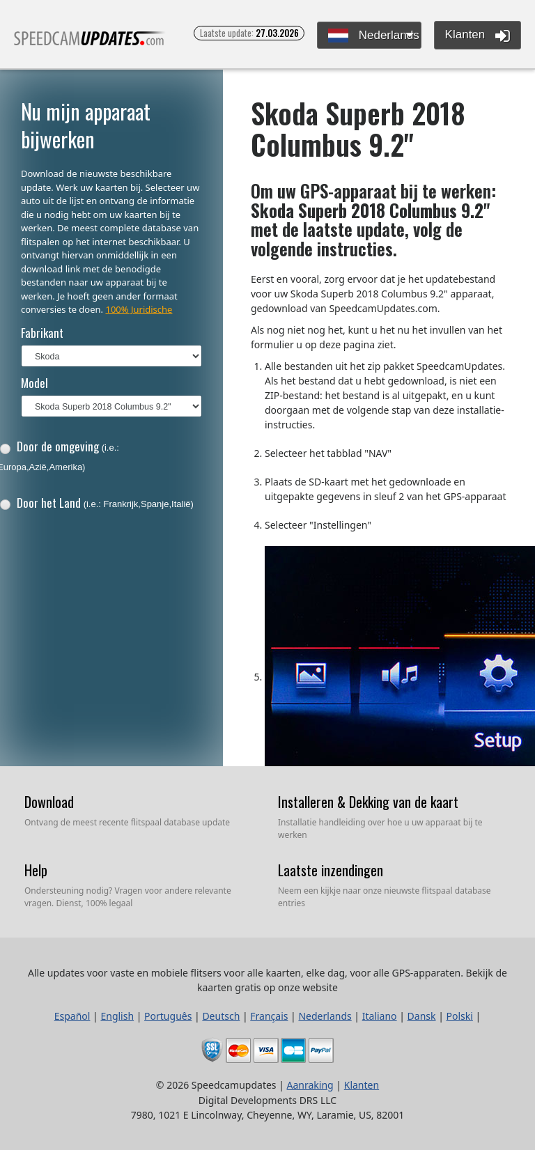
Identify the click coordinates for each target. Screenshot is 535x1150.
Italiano (379, 1016)
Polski (460, 1016)
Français (269, 1016)
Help (35, 870)
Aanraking (310, 1084)
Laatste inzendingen (330, 870)
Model (34, 382)
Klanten (477, 35)
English (117, 1016)
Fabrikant (42, 332)
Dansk (422, 1016)
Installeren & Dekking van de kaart (368, 801)
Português (168, 1016)
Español (72, 1016)
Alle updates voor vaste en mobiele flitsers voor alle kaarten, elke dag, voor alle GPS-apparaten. (90, 44)
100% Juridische (138, 309)
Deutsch (221, 1016)
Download (49, 801)
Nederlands (373, 36)
